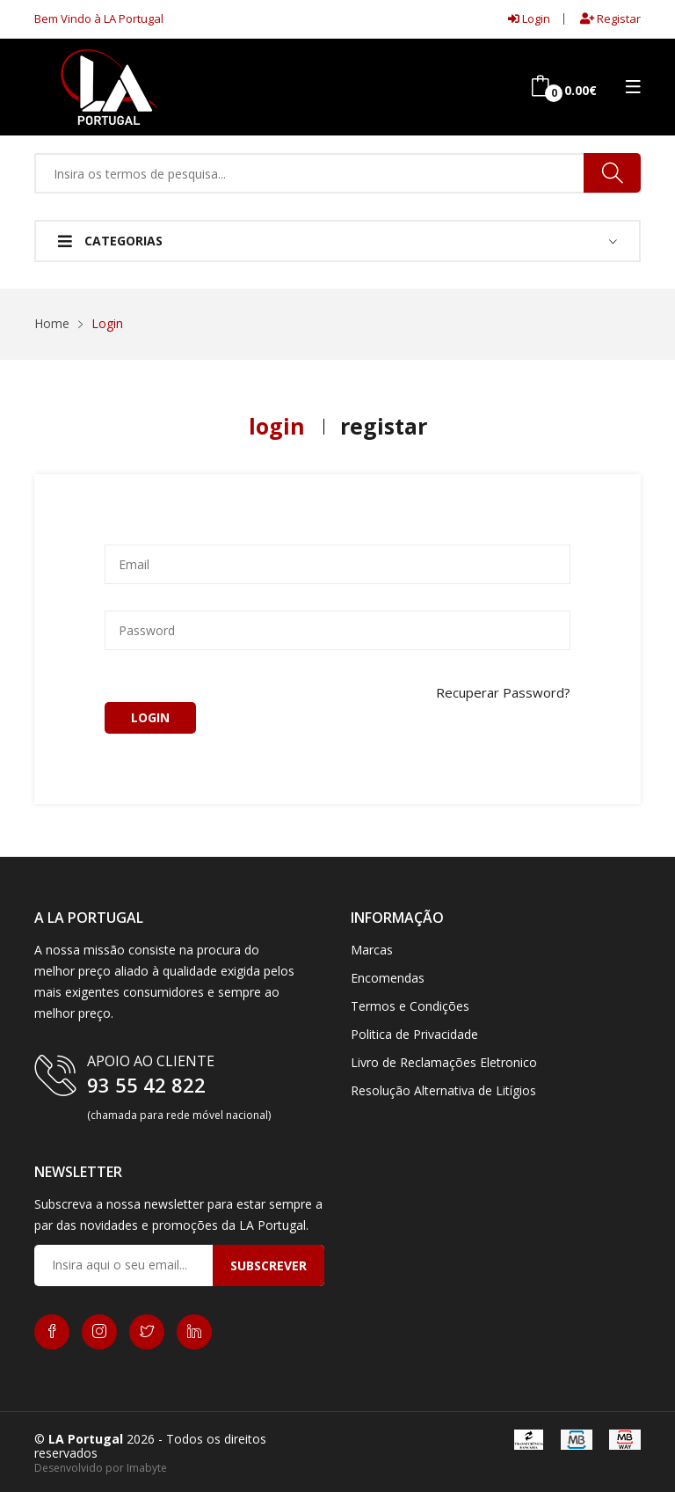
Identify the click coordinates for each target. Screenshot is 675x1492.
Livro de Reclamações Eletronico (444, 1062)
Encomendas (388, 977)
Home (51, 323)
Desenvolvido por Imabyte (100, 1467)
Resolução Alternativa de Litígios (443, 1090)
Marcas (372, 949)
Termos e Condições (410, 1006)
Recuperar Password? (503, 692)
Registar (610, 18)
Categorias (110, 240)
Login (529, 18)
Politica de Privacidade (414, 1034)
